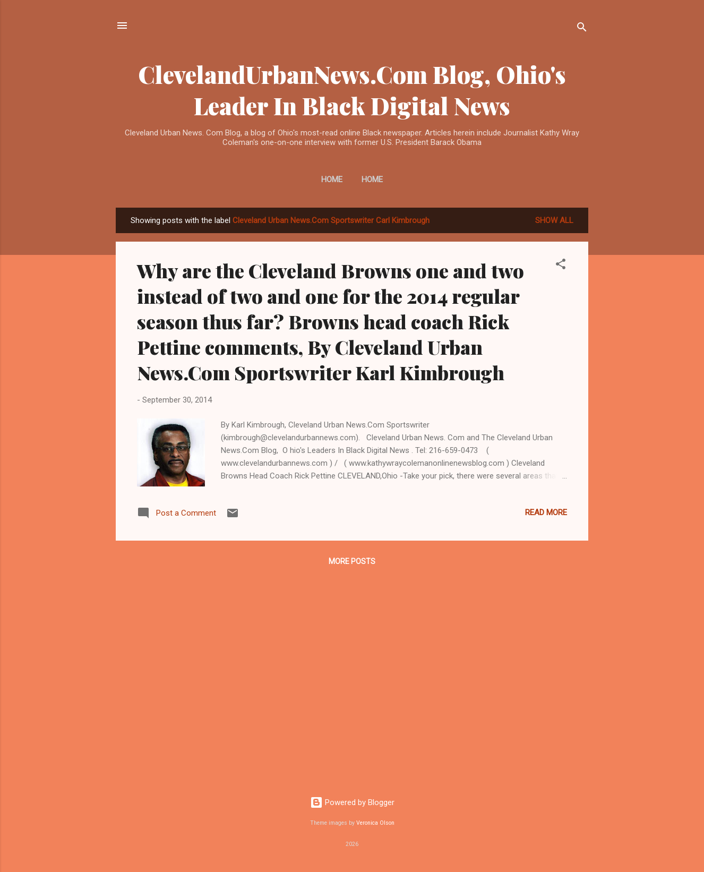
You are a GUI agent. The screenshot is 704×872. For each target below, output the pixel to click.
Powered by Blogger (352, 802)
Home (331, 179)
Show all (554, 220)
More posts (352, 561)
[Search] (582, 29)
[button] (560, 266)
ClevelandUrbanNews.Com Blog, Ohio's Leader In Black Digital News (352, 89)
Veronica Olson (375, 822)
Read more (546, 512)
